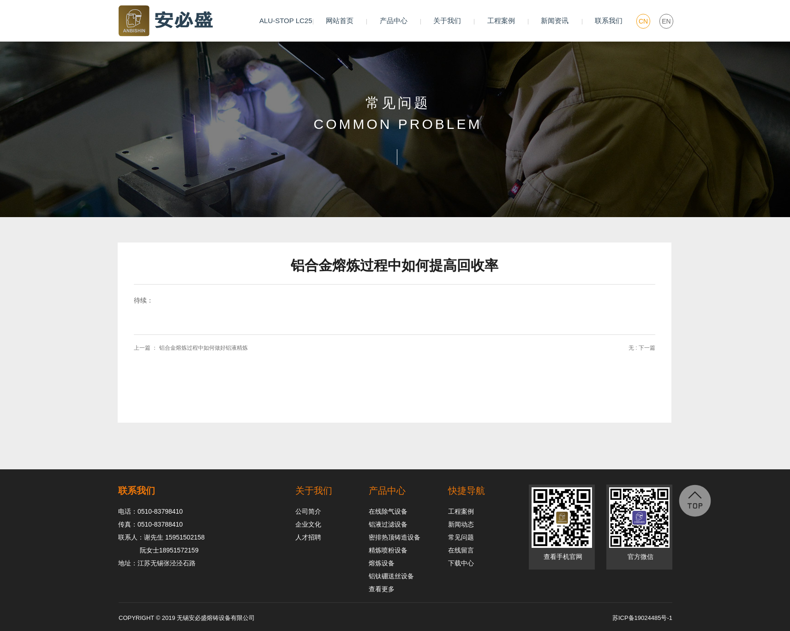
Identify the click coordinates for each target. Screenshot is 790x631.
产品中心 (393, 20)
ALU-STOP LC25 (285, 20)
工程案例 (501, 20)
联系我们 (608, 20)
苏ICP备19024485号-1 (642, 617)
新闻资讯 (555, 20)
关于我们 (447, 20)
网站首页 (339, 20)
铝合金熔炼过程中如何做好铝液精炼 (203, 348)
